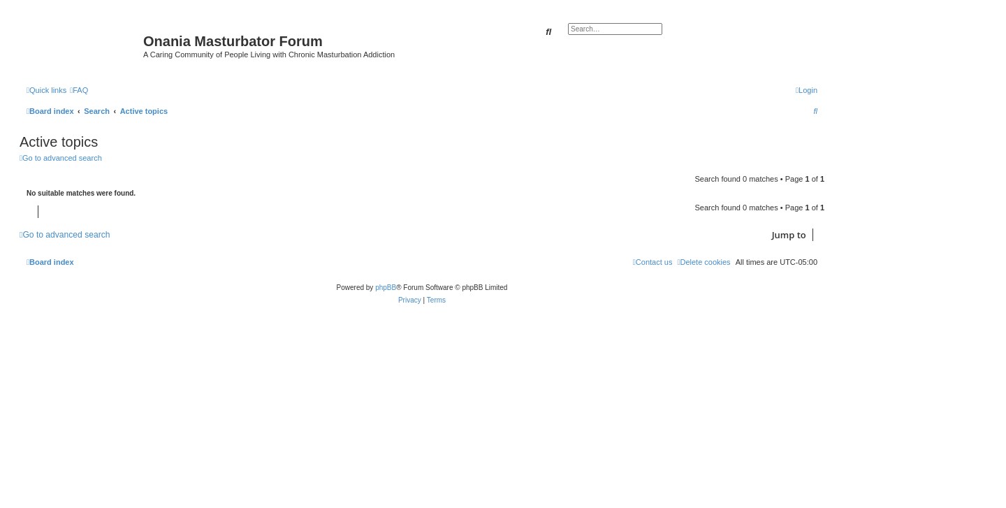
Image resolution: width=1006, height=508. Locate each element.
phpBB (385, 287)
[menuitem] (79, 90)
